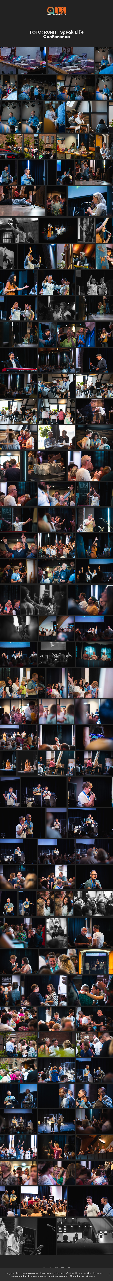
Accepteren (77, 1276)
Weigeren (91, 1276)
